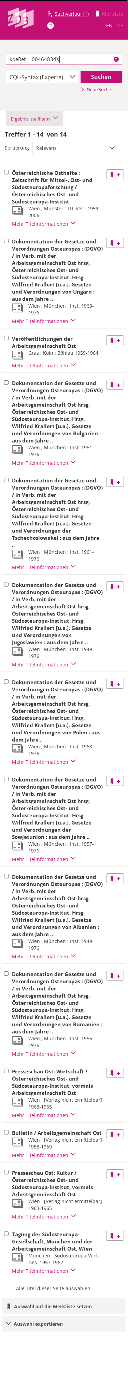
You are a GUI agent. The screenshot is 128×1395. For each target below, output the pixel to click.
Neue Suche (96, 89)
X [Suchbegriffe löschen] (116, 59)
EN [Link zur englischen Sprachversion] (109, 25)
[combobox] (42, 77)
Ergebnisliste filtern (34, 119)
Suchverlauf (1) (72, 14)
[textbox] (64, 59)
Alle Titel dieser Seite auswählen (53, 1288)
